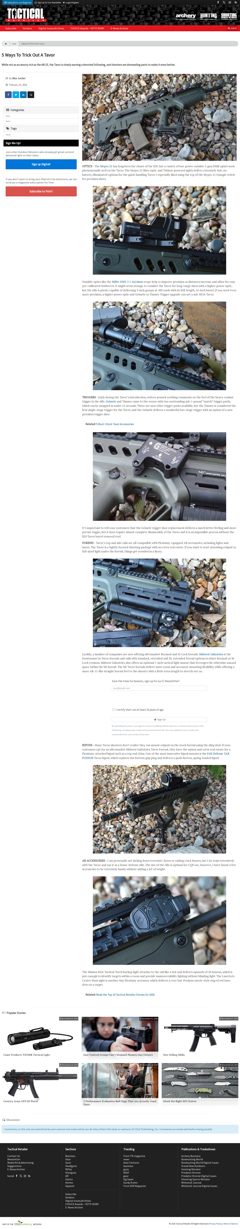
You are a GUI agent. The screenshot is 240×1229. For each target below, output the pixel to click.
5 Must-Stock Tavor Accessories (115, 424)
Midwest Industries (211, 654)
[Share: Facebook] (8, 94)
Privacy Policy (215, 1223)
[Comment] (31, 94)
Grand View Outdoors (193, 1166)
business (128, 1166)
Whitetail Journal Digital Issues (199, 1186)
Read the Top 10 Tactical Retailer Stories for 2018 (125, 994)
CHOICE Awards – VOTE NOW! (87, 28)
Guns (8, 121)
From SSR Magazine (134, 1186)
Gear (14, 43)
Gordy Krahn (130, 1182)
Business (70, 1156)
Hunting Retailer (191, 1169)
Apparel (69, 1186)
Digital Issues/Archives (51, 28)
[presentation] (159, 698)
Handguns (71, 1166)
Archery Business (190, 1156)
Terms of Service (230, 1223)
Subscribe (10, 28)
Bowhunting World (192, 1159)
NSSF (126, 1172)
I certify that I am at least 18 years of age (138, 710)
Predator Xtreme (191, 1172)
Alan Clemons (131, 1162)
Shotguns (70, 1172)
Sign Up (159, 719)
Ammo (69, 1182)
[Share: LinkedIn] (23, 94)
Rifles (68, 1169)
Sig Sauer (128, 1179)
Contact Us (13, 1156)
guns (126, 1169)
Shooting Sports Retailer (195, 1179)
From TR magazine (134, 1156)
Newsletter (13, 1159)
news (126, 1159)
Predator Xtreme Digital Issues (198, 1176)
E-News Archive (119, 28)
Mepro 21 (106, 166)
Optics (69, 1179)
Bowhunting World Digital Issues (200, 1162)
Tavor (8, 134)
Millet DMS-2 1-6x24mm (127, 282)
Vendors (27, 28)
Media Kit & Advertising (20, 1162)
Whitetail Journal (191, 1182)
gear (125, 1176)
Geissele (111, 401)
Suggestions (14, 1166)
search (232, 28)
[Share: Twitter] (15, 94)
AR (66, 1176)
